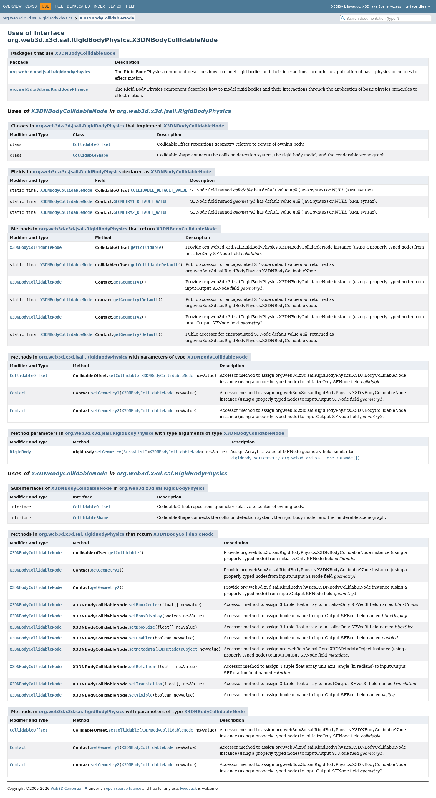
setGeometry (108, 451)
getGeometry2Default (135, 334)
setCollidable (123, 375)
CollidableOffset (91, 144)
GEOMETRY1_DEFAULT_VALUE (140, 201)
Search (115, 6)
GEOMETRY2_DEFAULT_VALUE (140, 212)
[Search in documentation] (386, 18)
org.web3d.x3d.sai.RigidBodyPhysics (38, 18)
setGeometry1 (105, 393)
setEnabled (140, 638)
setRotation (142, 666)
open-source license (123, 789)
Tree (58, 6)
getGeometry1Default (135, 299)
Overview (12, 6)
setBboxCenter (144, 604)
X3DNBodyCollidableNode (106, 18)
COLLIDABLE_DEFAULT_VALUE (159, 190)
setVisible (140, 695)
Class (31, 6)
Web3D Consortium (68, 789)
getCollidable (146, 247)
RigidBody (20, 451)
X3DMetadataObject (177, 649)
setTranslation (145, 684)
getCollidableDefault (154, 264)
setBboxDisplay (145, 616)
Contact (18, 393)
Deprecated (78, 6)
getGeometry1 (127, 282)
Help (130, 6)
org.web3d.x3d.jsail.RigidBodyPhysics (50, 72)
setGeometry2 (105, 410)
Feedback (188, 789)
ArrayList (134, 451)
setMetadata (142, 649)
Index (99, 6)
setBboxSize (142, 627)
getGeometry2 (127, 317)
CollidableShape (90, 155)
